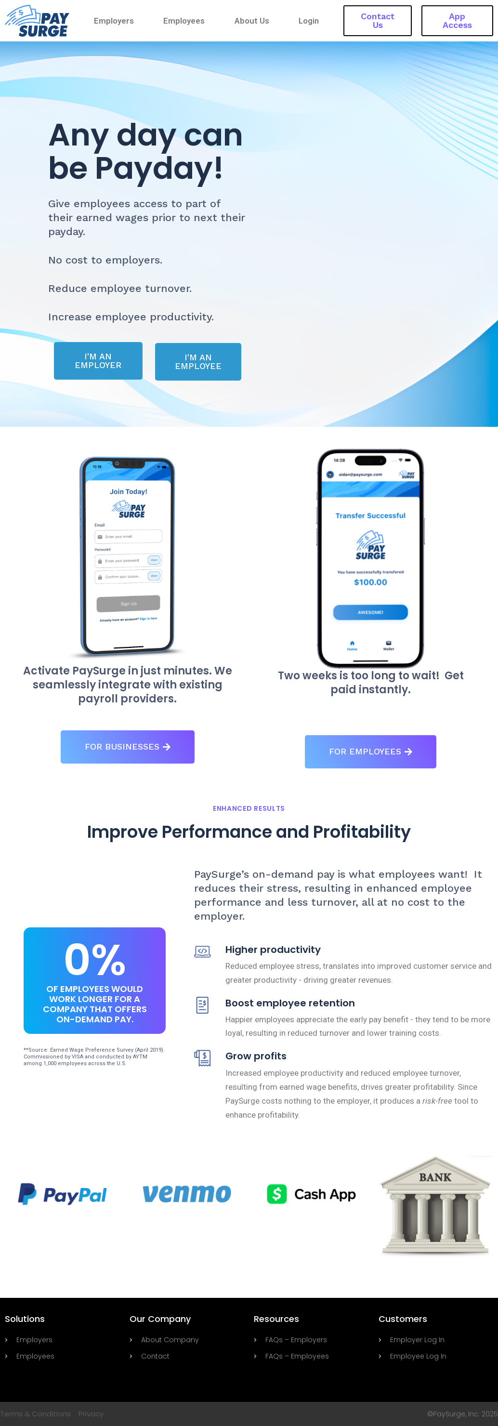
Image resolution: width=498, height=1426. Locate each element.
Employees (184, 21)
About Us (252, 21)
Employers (114, 21)
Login (309, 21)
